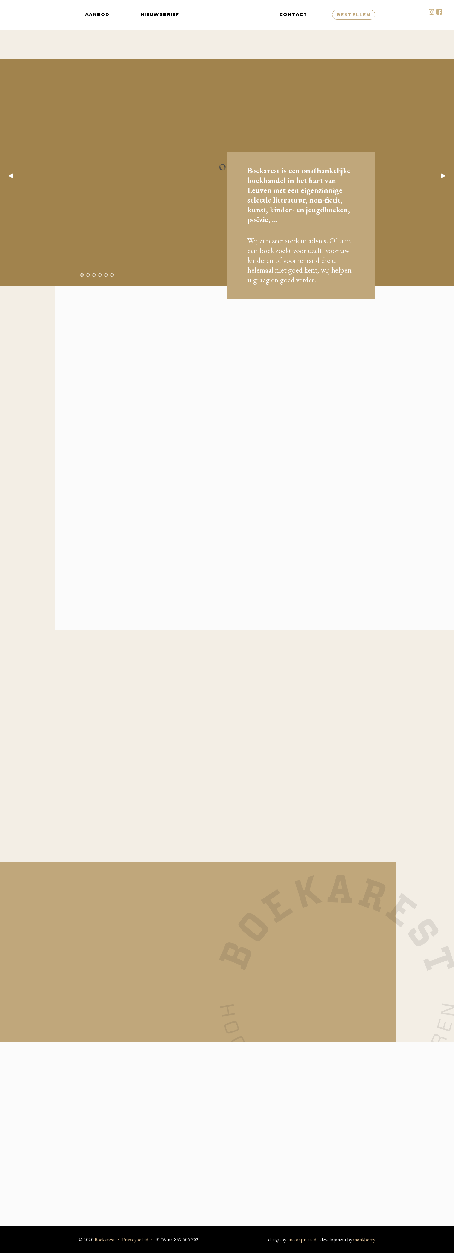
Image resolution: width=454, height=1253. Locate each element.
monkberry (364, 1239)
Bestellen (353, 29)
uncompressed (301, 1239)
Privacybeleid (135, 1239)
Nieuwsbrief (160, 29)
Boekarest (229, 29)
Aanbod (97, 29)
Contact (293, 29)
